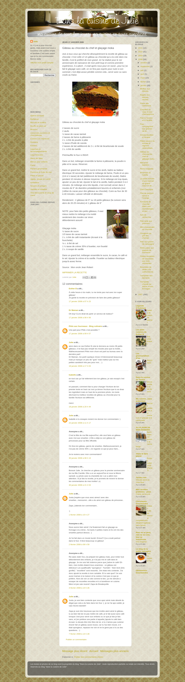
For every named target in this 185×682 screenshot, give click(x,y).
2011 (140, 48)
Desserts (34, 142)
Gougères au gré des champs (145, 235)
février (143, 82)
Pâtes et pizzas (37, 176)
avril (142, 74)
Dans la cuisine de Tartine (143, 378)
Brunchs (34, 129)
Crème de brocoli (143, 494)
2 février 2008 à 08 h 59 (79, 544)
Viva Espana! (141, 542)
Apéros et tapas (37, 116)
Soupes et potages (38, 186)
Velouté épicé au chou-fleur (143, 481)
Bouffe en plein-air (38, 126)
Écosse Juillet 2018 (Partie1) (149, 464)
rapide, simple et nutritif (40, 179)
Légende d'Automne (141, 307)
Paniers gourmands (38, 169)
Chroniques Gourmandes (142, 502)
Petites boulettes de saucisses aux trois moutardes (147, 259)
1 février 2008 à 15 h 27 (79, 515)
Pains (32, 165)
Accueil (93, 651)
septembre (145, 66)
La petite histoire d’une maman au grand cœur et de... (147, 182)
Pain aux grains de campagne (147, 243)
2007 (140, 294)
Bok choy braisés (149, 340)
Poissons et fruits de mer (41, 172)
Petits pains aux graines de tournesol (147, 250)
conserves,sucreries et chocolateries (40, 134)
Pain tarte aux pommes (146, 222)
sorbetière (34, 182)
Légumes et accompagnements (38, 150)
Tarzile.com (141, 477)
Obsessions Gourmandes (142, 571)
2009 (140, 56)
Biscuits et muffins (38, 122)
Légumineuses (36, 155)
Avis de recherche (145, 216)
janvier (143, 85)
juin (142, 70)
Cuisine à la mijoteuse (39, 139)
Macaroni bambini (144, 164)
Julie (71, 342)
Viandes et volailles (38, 189)
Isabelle (72, 375)
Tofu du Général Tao (149, 557)
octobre (144, 63)
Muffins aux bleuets (145, 90)
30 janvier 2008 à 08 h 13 (80, 458)
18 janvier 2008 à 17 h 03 (80, 366)
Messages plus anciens (114, 651)
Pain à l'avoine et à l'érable (146, 119)
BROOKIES (149, 361)
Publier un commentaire (76, 639)
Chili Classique (146, 189)
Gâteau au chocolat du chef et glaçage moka (147, 155)
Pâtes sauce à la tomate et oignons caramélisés (147, 144)
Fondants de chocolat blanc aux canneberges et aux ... (146, 206)
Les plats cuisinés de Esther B (141, 332)
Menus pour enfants (39, 162)
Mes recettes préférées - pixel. (143, 490)
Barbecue (34, 119)
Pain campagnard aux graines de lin (146, 127)
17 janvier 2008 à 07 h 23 (80, 301)
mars (142, 78)
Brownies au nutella (145, 174)
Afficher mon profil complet (41, 63)
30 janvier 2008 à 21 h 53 (80, 485)
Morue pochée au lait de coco (149, 387)
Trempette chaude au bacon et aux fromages (146, 285)
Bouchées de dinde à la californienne (146, 269)
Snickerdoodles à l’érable (146, 136)
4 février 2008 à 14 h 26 (79, 588)
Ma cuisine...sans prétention (144, 400)
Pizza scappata (146, 169)
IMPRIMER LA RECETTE (74, 272)
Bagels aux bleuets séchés (145, 97)
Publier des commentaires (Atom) (88, 657)
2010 (140, 52)
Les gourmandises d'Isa (142, 355)
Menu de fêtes (36, 158)
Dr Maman (73, 310)
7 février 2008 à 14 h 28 (79, 634)
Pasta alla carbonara (145, 104)
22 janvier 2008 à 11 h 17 (80, 423)
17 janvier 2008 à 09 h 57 (80, 333)
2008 (140, 59)
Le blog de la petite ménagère (143, 550)
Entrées (33, 146)
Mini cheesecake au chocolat (147, 228)
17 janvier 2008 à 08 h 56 (80, 317)
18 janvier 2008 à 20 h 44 (80, 407)
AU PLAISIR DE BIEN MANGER (143, 428)
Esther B (73, 288)
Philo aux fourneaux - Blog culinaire (85, 326)
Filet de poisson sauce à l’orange (147, 195)
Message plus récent (74, 651)
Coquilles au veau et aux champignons (147, 111)
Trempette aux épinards (146, 277)
